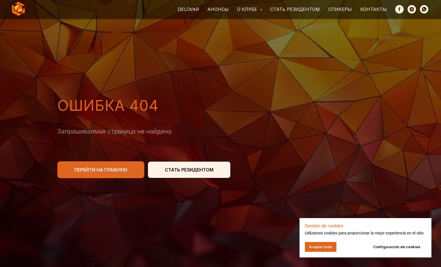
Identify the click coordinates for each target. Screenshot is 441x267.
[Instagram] (412, 9)
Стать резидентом (295, 9)
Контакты (373, 9)
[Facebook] (399, 9)
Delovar (188, 9)
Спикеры (340, 9)
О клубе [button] (247, 9)
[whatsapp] (424, 9)
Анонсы (218, 9)
